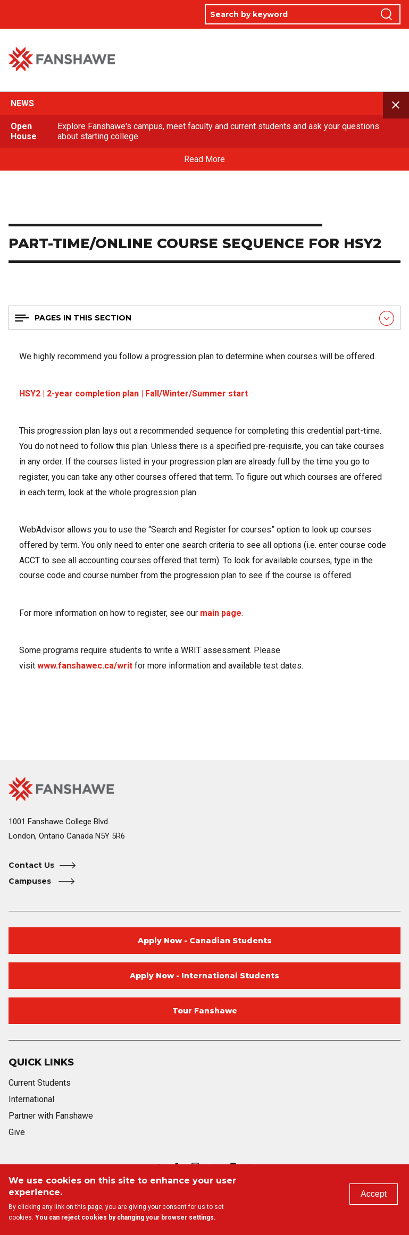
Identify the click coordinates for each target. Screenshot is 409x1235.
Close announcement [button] (396, 105)
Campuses (31, 881)
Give (17, 1132)
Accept (374, 1193)
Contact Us (31, 865)
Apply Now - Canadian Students (205, 940)
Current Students (40, 1083)
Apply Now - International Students (204, 975)
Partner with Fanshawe (51, 1116)
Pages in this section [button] (83, 318)
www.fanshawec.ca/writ (84, 666)
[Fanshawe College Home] (204, 789)
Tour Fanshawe (204, 1011)
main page (220, 613)
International (31, 1099)
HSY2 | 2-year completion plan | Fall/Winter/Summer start (133, 393)
